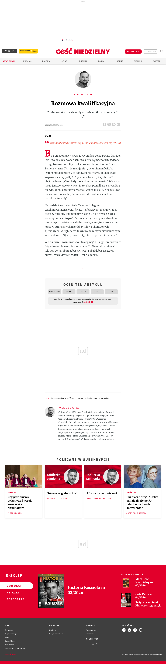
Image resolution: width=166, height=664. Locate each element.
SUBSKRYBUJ (133, 51)
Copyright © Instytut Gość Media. (133, 654)
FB (105, 123)
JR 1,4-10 (68, 398)
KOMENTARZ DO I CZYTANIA (82, 398)
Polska (46, 61)
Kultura (83, 61)
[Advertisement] (83, 20)
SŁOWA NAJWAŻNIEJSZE (101, 398)
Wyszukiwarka (161, 51)
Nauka (101, 61)
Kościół (27, 61)
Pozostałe (12, 599)
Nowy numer (9, 61)
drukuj (114, 123)
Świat (64, 61)
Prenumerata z (25, 51)
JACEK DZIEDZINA (57, 398)
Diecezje (138, 61)
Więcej (156, 61)
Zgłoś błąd (11, 654)
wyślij (119, 123)
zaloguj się (150, 51)
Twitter (109, 123)
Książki (12, 592)
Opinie (120, 61)
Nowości (12, 585)
